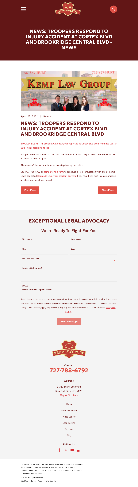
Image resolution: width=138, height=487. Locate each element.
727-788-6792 (69, 370)
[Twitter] (65, 450)
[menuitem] (24, 481)
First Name (27, 239)
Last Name (76, 239)
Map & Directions (69, 395)
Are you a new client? (31, 258)
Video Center (69, 416)
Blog (69, 435)
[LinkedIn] (78, 450)
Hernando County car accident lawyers (56, 175)
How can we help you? (32, 268)
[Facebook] (59, 450)
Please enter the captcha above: (37, 289)
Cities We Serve (69, 410)
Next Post (108, 190)
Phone (25, 249)
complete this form (54, 171)
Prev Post (30, 190)
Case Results (69, 422)
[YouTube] (72, 450)
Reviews (69, 429)
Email (73, 249)
